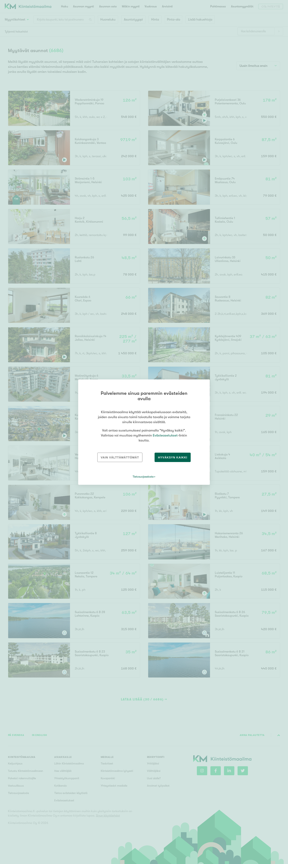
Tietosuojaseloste (143, 476)
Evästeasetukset (165, 435)
